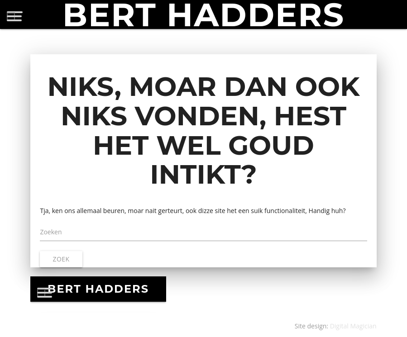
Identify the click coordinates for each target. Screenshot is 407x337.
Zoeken (51, 232)
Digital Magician (353, 326)
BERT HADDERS (203, 14)
